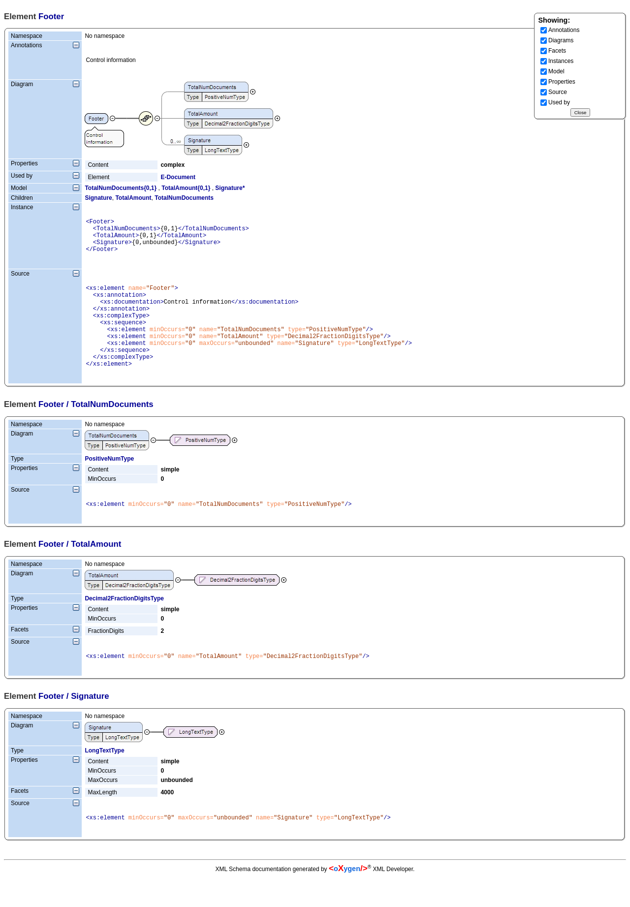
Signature (98, 197)
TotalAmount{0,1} (185, 188)
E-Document (177, 177)
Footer (51, 429)
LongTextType (104, 778)
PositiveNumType (109, 483)
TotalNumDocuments (184, 197)
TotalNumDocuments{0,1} (121, 188)
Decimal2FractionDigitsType (124, 625)
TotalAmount (133, 197)
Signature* (230, 188)
